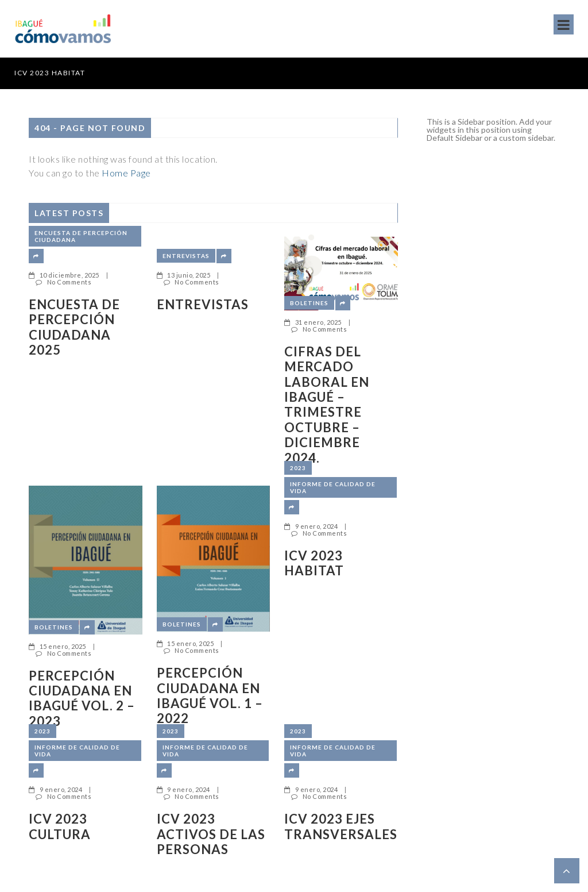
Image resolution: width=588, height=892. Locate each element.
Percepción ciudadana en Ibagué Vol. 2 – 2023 (82, 698)
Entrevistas (186, 255)
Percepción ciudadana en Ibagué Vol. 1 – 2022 (210, 696)
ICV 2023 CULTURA (60, 826)
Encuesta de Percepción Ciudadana (80, 236)
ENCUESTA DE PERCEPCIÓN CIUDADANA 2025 (74, 327)
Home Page (126, 172)
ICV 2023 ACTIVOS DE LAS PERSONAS (211, 834)
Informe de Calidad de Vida (333, 487)
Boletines (309, 302)
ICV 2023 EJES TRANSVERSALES (340, 826)
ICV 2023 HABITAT (49, 72)
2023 (298, 467)
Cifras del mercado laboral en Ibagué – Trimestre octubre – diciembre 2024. (326, 405)
